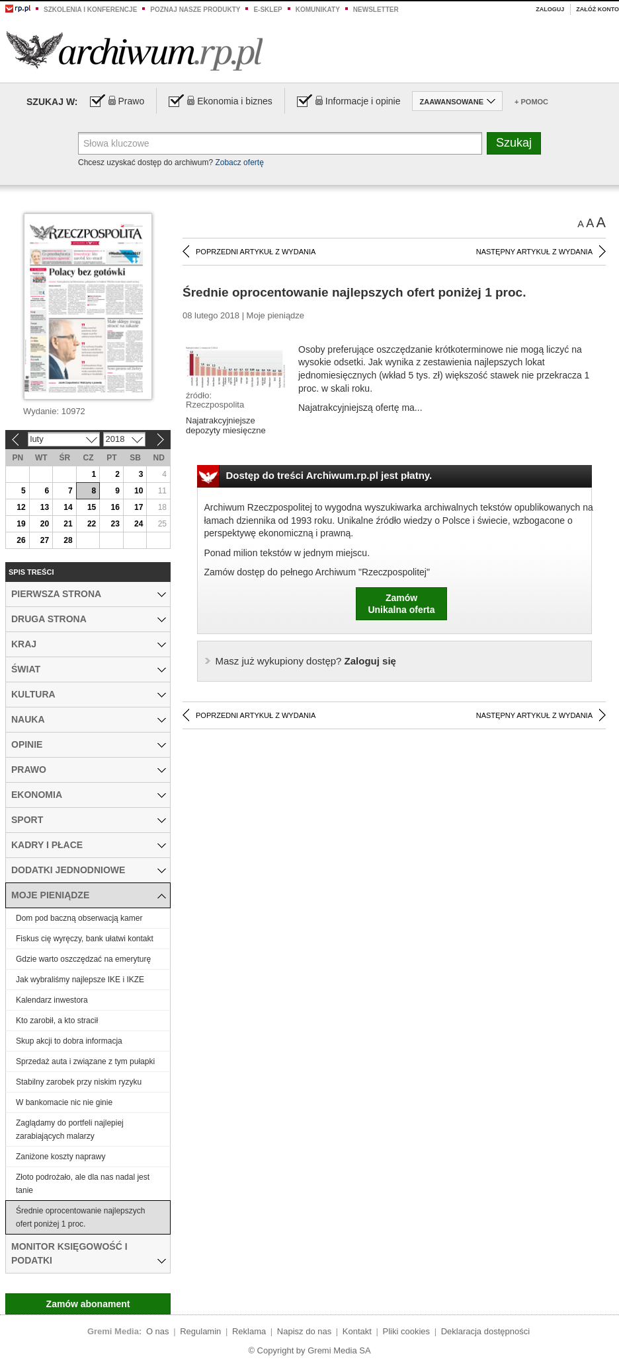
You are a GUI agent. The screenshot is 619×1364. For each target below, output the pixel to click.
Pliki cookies (407, 1331)
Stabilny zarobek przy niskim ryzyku (79, 1082)
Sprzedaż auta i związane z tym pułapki (85, 1061)
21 (67, 523)
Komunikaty (318, 9)
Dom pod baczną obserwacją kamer (79, 918)
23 (114, 523)
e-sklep (267, 9)
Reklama (249, 1331)
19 (21, 523)
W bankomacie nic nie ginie (64, 1102)
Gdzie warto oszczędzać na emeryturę (83, 959)
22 (91, 523)
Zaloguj (550, 9)
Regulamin (200, 1331)
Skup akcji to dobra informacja (69, 1041)
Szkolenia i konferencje (90, 9)
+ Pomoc (531, 102)
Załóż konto (597, 9)
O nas (157, 1331)
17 (138, 507)
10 (138, 490)
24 (138, 523)
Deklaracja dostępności (485, 1331)
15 (91, 507)
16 (114, 507)
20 (44, 523)
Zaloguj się (306, 660)
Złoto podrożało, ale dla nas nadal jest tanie (82, 1183)
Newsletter (376, 9)
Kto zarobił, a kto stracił (57, 1020)
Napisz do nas (304, 1331)
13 (44, 507)
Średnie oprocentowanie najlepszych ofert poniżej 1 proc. (80, 1217)
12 (21, 507)
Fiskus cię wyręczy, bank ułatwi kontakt (84, 938)
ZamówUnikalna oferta (401, 603)
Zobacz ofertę (239, 162)
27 (44, 540)
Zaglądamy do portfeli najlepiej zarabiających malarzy (70, 1129)
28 (67, 540)
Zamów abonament (88, 1304)
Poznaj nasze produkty (195, 9)
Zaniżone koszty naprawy (60, 1156)
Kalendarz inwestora (52, 1000)
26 (21, 540)
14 (67, 507)
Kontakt (357, 1331)
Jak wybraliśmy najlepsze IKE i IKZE (80, 979)
